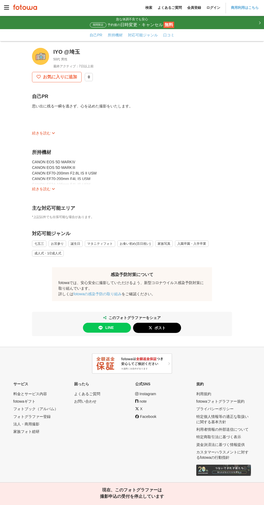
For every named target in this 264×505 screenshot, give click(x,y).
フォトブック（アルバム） (35, 409)
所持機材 (115, 35)
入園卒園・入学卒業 (191, 244)
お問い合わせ (85, 401)
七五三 (39, 244)
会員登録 (194, 8)
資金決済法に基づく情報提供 (220, 444)
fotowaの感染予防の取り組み (97, 294)
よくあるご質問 (170, 8)
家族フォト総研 (26, 431)
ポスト (160, 328)
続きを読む (41, 133)
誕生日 (75, 244)
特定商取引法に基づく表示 (218, 437)
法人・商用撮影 (26, 424)
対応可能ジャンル (143, 35)
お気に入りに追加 (59, 77)
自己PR (96, 35)
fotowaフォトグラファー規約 (220, 401)
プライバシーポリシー (215, 409)
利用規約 (203, 394)
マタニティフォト (100, 244)
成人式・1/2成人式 (47, 253)
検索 (148, 8)
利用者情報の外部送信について (222, 429)
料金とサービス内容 (30, 394)
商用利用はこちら (245, 8)
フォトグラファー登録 (32, 416)
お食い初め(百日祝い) (135, 244)
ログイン (213, 8)
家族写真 (164, 244)
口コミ (168, 35)
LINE (105, 328)
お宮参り (57, 244)
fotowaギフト (24, 401)
